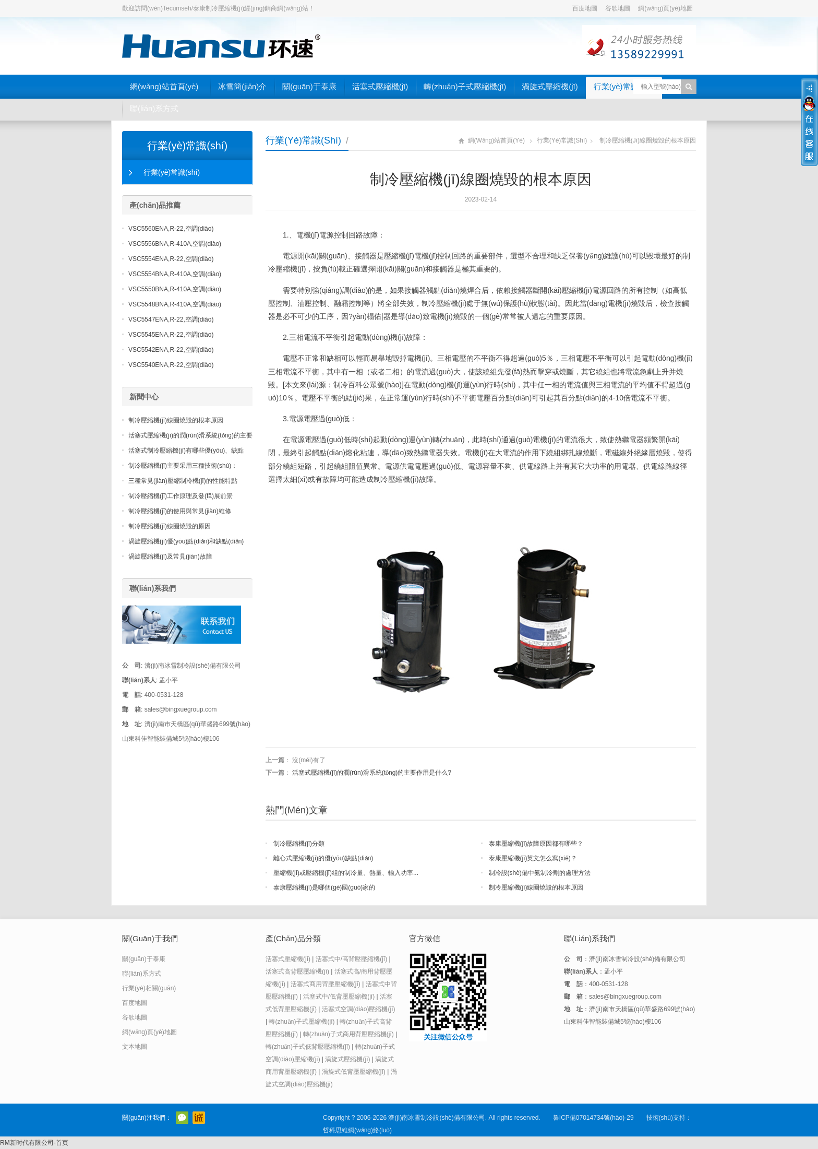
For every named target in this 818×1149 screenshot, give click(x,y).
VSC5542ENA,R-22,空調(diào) (170, 349)
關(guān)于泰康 (309, 86)
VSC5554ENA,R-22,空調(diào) (170, 259)
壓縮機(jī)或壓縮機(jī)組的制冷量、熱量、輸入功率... (345, 872)
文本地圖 (134, 1046)
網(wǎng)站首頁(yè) (164, 86)
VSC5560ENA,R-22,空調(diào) (170, 228)
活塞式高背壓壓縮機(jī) (297, 971)
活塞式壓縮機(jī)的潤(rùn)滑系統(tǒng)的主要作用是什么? (371, 772)
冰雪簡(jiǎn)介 (242, 86)
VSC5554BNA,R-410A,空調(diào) (174, 274)
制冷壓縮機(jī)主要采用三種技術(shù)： (182, 465)
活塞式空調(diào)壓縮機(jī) (358, 1009)
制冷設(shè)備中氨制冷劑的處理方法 (540, 872)
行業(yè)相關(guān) (149, 988)
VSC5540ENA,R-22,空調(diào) (170, 365)
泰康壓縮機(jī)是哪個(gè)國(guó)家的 (324, 887)
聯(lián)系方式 (154, 108)
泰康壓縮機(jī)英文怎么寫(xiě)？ (533, 858)
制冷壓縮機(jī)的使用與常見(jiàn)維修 (179, 511)
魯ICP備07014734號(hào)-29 (593, 1117)
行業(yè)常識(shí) (624, 86)
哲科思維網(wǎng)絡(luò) (357, 1130)
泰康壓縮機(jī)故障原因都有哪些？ (536, 843)
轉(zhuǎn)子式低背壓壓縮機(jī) (308, 1046)
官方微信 (182, 1117)
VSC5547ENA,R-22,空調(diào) (170, 319)
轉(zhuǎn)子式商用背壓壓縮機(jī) (348, 1034)
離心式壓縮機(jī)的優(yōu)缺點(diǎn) (323, 858)
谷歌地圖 (617, 8)
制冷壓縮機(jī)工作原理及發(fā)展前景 (180, 496)
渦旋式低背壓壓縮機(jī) (354, 1071)
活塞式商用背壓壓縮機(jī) (325, 984)
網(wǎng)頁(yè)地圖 (665, 8)
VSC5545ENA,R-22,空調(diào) (170, 334)
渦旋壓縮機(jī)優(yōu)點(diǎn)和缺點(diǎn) (186, 541)
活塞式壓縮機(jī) (380, 86)
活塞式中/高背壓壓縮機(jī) (351, 959)
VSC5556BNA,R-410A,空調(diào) (174, 243)
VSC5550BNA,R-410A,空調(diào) (174, 289)
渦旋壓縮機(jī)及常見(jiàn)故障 (170, 556)
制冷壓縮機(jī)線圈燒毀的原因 (169, 526)
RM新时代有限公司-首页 (34, 1142)
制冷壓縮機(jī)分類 (298, 843)
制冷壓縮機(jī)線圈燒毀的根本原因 (536, 887)
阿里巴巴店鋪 (199, 1117)
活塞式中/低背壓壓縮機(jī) (339, 996)
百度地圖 (584, 8)
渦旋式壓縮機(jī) (550, 86)
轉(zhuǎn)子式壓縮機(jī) (465, 86)
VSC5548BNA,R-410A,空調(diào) (174, 304)
